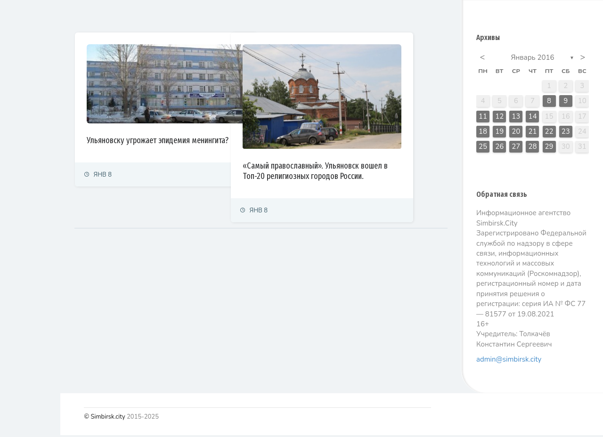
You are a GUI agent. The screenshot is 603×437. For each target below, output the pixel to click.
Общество (23, 171)
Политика (22, 109)
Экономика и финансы (40, 129)
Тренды (20, 232)
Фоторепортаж (30, 253)
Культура (22, 191)
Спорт (17, 212)
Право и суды (28, 150)
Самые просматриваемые (288, 16)
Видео (18, 274)
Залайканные (207, 16)
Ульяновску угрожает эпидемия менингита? (204, 130)
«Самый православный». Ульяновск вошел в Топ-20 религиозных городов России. (371, 155)
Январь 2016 (532, 59)
